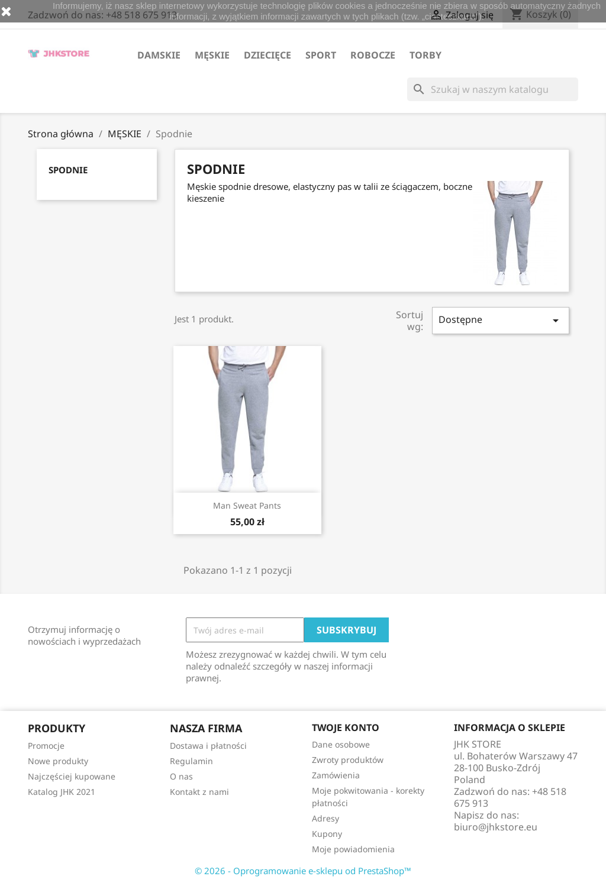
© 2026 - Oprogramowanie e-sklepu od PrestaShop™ (303, 871)
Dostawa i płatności (208, 745)
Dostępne (501, 320)
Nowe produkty (58, 761)
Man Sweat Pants (247, 505)
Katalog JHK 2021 (61, 791)
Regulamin (191, 761)
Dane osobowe (341, 744)
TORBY (425, 55)
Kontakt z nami (199, 791)
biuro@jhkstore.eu (495, 826)
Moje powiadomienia (353, 849)
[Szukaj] (492, 89)
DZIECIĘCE (267, 55)
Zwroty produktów (347, 759)
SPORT (320, 55)
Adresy (325, 818)
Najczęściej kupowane (71, 776)
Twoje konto (345, 727)
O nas (181, 776)
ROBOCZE (372, 55)
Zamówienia (336, 775)
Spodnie (68, 170)
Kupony (327, 833)
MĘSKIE (212, 55)
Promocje (46, 745)
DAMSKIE (158, 55)
